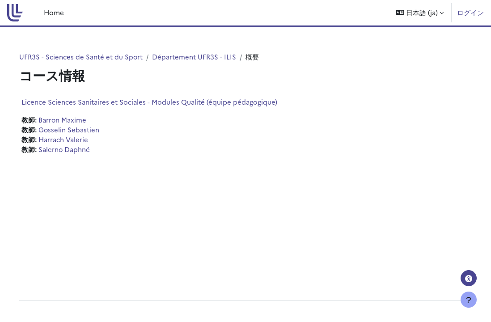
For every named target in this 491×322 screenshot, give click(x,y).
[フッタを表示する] (469, 300)
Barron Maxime (75, 119)
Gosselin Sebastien (81, 129)
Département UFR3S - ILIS (207, 56)
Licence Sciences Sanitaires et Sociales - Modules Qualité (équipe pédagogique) (162, 101)
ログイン (470, 12)
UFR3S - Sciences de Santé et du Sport (94, 56)
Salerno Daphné (77, 149)
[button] (419, 12)
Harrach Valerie (76, 139)
